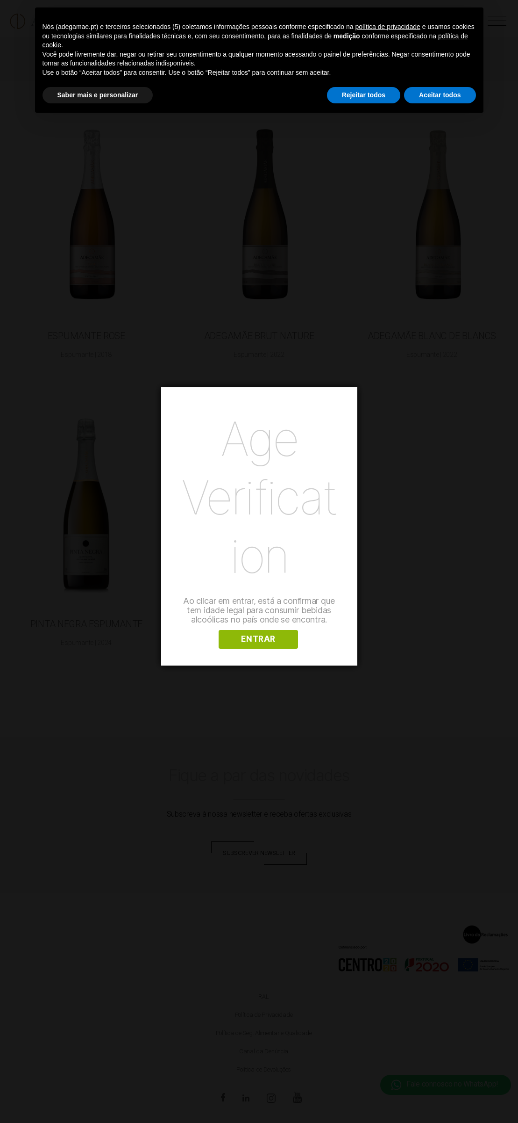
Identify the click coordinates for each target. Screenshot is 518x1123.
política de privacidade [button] (387, 26)
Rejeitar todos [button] (363, 95)
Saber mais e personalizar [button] (97, 95)
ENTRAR (258, 639)
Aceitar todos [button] (440, 95)
